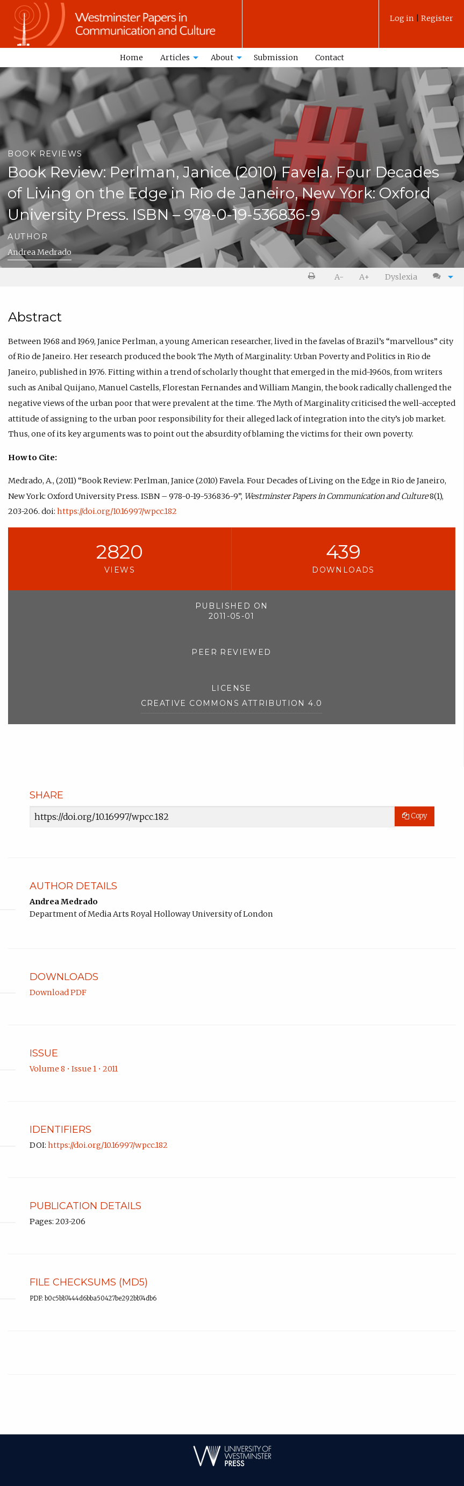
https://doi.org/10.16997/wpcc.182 (117, 511)
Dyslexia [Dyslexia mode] (401, 277)
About (222, 57)
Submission (276, 57)
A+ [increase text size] (364, 277)
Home (131, 57)
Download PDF (58, 992)
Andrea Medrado (40, 252)
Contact (329, 57)
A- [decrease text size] (339, 277)
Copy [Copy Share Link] (414, 815)
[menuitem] (421, 22)
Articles (175, 57)
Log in (403, 18)
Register (437, 18)
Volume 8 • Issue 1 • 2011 (74, 1069)
